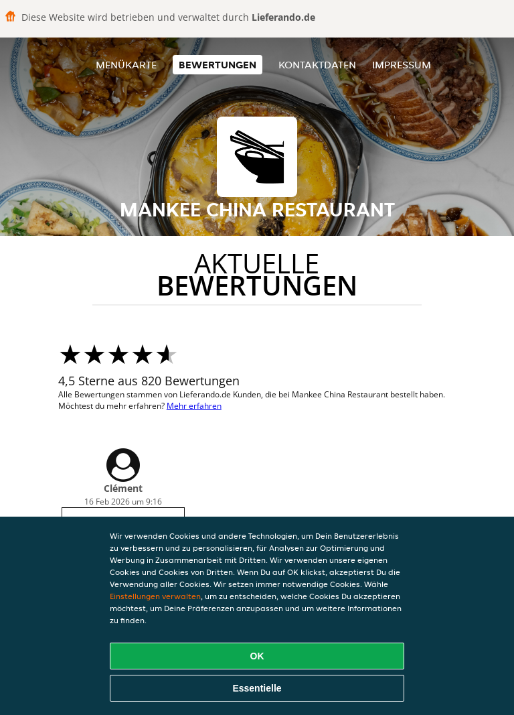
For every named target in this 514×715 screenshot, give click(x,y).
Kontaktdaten (317, 65)
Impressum (401, 65)
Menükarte (126, 65)
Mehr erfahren (194, 405)
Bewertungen (217, 65)
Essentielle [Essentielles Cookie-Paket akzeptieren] (256, 688)
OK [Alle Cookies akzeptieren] (257, 656)
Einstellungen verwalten (155, 596)
